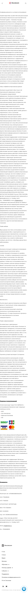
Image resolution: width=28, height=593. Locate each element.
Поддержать (5, 574)
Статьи (4, 554)
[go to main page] (14, 3)
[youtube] (6, 586)
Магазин (4, 561)
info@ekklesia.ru (18, 200)
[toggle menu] (2, 3)
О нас (3, 551)
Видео (3, 558)
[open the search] (25, 3)
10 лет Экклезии (6, 580)
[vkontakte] (3, 586)
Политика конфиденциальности (11, 577)
